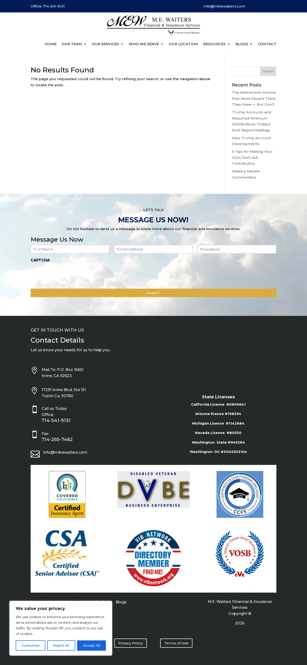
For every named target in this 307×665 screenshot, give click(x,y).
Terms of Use (176, 643)
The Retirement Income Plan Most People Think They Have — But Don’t (254, 98)
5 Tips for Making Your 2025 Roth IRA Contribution (252, 157)
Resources (214, 44)
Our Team (72, 44)
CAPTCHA (40, 260)
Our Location (183, 44)
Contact (267, 44)
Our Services (105, 44)
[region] (60, 628)
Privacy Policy (130, 643)
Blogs (121, 602)
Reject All (61, 645)
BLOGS (241, 44)
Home (51, 44)
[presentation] (66, 274)
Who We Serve (144, 44)
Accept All (91, 645)
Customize (31, 645)
